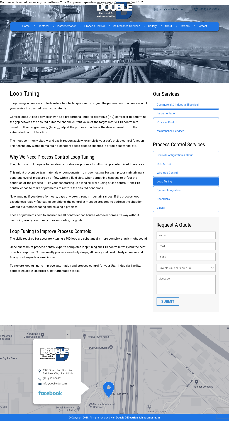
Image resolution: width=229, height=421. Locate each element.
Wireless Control (167, 172)
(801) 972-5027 (209, 9)
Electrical (43, 26)
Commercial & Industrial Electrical (178, 104)
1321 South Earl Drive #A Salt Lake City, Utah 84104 (58, 372)
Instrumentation (66, 26)
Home (26, 26)
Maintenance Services (126, 26)
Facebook (50, 393)
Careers (185, 26)
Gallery (152, 26)
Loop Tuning (164, 181)
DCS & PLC (164, 164)
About (168, 26)
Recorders (163, 199)
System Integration (169, 190)
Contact (202, 26)
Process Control (94, 26)
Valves (161, 208)
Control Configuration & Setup (175, 155)
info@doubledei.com (172, 9)
